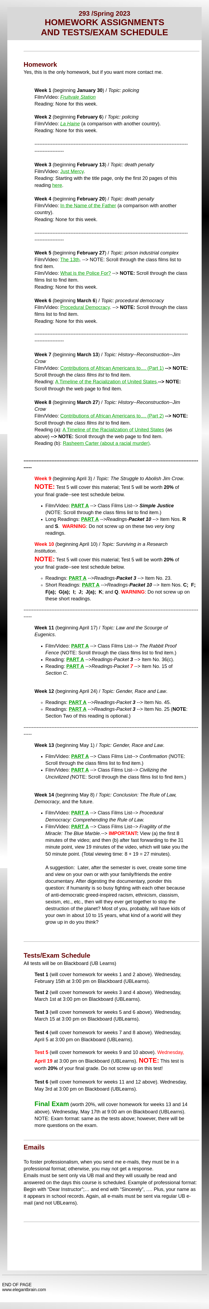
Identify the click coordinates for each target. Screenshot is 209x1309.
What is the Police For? (85, 273)
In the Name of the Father (88, 205)
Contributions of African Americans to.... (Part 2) (112, 416)
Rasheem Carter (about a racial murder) (106, 443)
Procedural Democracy (85, 307)
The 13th (69, 259)
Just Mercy (72, 171)
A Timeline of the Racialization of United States (106, 381)
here (57, 185)
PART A (80, 505)
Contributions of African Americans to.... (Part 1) (112, 368)
